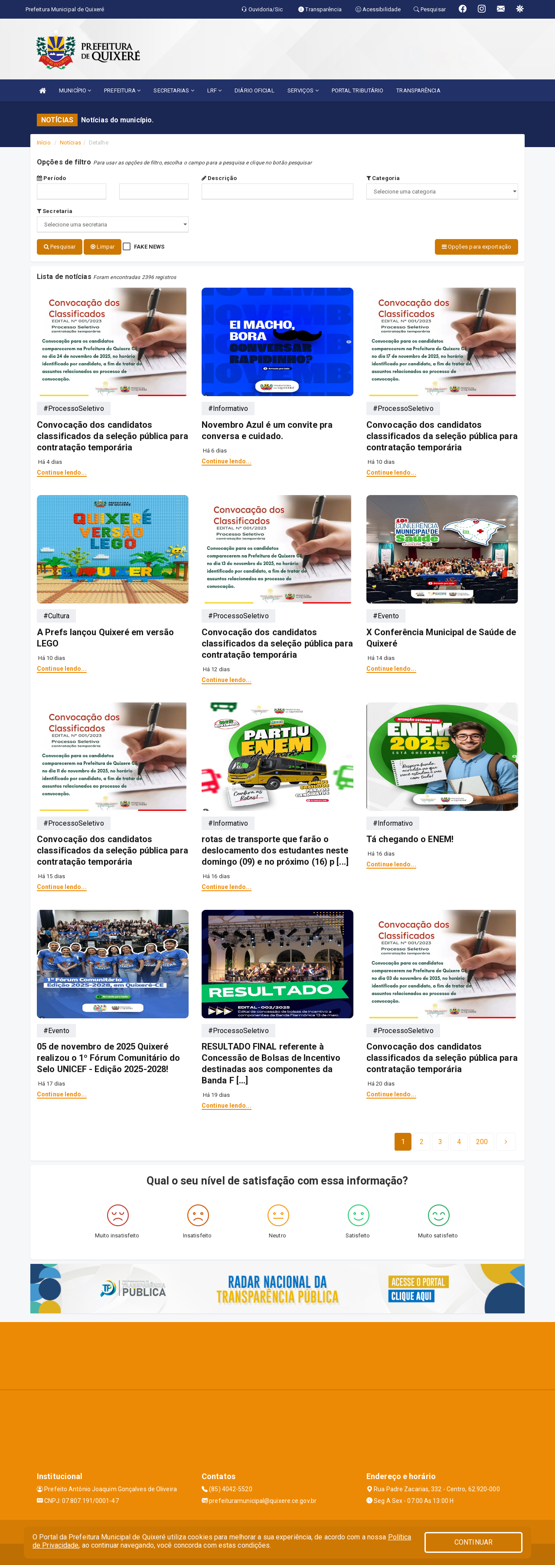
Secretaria (54, 211)
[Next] (482, 1141)
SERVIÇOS (303, 90)
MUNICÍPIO (75, 90)
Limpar (102, 246)
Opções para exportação (476, 246)
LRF (214, 90)
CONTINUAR (473, 1542)
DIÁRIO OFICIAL (254, 90)
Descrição (219, 178)
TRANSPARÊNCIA (418, 90)
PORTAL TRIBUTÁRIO (358, 90)
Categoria (383, 178)
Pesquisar (59, 246)
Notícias (70, 142)
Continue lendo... (62, 471)
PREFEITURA (122, 90)
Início (44, 142)
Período (51, 178)
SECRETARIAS (173, 90)
